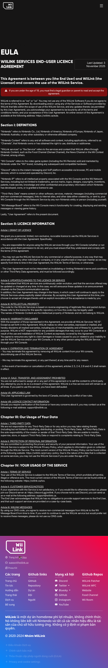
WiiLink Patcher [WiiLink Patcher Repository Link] (91, 580)
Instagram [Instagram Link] (63, 599)
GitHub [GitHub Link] (32, 580)
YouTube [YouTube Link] (62, 604)
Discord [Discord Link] (61, 580)
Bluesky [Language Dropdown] (61, 590)
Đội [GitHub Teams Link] (30, 595)
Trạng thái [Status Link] (11, 595)
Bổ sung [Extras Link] (10, 604)
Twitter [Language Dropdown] (61, 585)
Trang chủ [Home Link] (11, 580)
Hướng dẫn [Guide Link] (11, 590)
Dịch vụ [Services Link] (9, 599)
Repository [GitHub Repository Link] (34, 585)
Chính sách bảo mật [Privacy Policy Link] (18, 650)
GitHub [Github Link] (61, 595)
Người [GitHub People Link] (31, 599)
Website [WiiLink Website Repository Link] (86, 590)
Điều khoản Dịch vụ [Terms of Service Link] (18, 645)
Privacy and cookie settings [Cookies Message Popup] (22, 661)
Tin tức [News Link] (9, 585)
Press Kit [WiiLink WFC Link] (11, 567)
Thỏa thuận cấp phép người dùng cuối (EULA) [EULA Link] (33, 656)
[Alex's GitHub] (23, 557)
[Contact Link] (18, 562)
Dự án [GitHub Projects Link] (31, 590)
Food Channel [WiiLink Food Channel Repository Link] (90, 595)
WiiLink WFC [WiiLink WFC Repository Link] (89, 585)
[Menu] (101, 6)
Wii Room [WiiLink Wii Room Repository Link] (87, 599)
